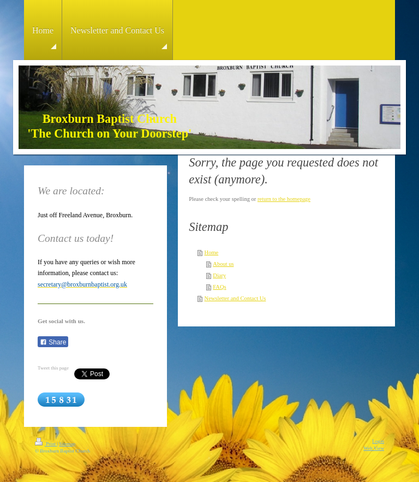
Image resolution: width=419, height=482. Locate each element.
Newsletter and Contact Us (235, 298)
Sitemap (67, 444)
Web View (373, 448)
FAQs (219, 287)
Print (46, 444)
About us (223, 264)
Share (53, 342)
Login (378, 441)
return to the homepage (284, 199)
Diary (219, 275)
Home (212, 252)
